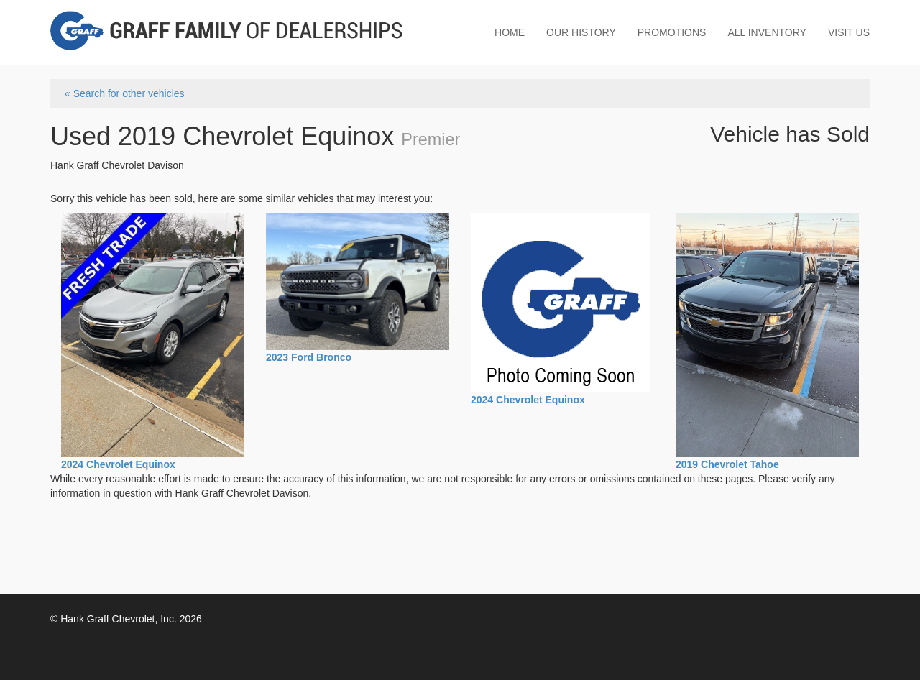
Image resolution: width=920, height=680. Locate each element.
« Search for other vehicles (125, 93)
